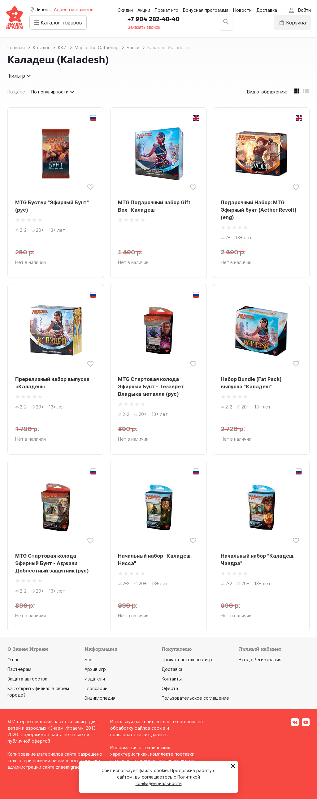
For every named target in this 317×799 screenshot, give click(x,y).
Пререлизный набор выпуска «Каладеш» (52, 383)
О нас (13, 659)
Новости (242, 10)
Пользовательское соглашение (195, 698)
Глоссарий (96, 688)
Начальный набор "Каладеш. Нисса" (154, 559)
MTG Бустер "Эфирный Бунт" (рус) (52, 206)
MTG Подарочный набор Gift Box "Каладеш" (154, 206)
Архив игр (95, 669)
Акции (143, 10)
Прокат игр (166, 10)
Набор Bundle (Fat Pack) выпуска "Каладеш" (251, 383)
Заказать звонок (145, 27)
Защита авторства (27, 678)
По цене (16, 91)
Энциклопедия (100, 698)
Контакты (172, 678)
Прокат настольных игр (187, 659)
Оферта (170, 688)
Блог (89, 659)
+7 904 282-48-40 (155, 19)
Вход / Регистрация (260, 659)
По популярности (53, 92)
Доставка (266, 10)
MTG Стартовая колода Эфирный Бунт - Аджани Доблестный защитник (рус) (52, 563)
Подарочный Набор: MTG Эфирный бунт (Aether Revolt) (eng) (259, 209)
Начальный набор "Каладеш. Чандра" (257, 559)
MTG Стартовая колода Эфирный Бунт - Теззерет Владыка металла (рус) (151, 386)
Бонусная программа (205, 10)
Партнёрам (19, 669)
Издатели (95, 678)
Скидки (125, 10)
